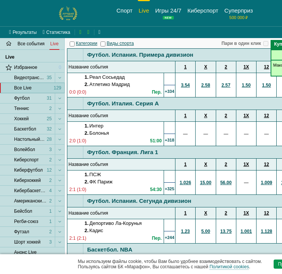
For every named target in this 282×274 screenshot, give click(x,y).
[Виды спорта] (102, 43)
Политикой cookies (229, 266)
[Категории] (72, 43)
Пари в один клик (241, 43)
